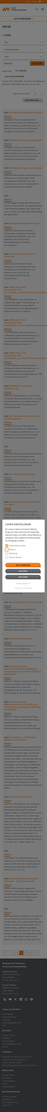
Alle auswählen (23, 565)
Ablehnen (23, 571)
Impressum (18, 588)
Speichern (23, 577)
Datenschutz (28, 588)
